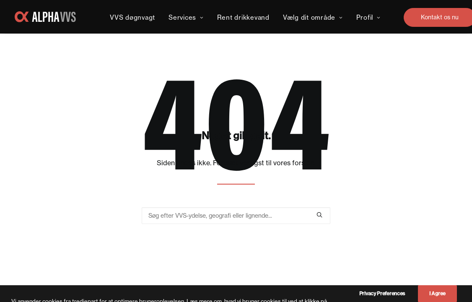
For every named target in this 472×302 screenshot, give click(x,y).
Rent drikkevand (243, 17)
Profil (368, 17)
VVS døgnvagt (132, 17)
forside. (304, 163)
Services (186, 17)
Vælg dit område (313, 17)
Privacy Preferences (382, 297)
